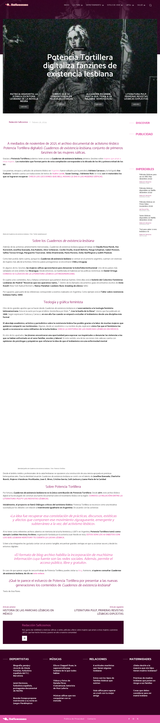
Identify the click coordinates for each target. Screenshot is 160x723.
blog (80, 570)
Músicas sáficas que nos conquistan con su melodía (64, 698)
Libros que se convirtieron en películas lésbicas (61, 96)
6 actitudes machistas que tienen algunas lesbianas (103, 668)
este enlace (38, 573)
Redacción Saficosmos (18, 122)
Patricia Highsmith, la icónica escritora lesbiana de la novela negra (24, 97)
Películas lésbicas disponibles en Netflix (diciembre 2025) (147, 190)
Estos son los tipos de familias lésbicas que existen (103, 680)
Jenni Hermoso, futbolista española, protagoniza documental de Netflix (25, 687)
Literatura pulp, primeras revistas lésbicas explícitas (136, 96)
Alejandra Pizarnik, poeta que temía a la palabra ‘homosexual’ (99, 96)
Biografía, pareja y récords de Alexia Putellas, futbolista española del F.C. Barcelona (22, 671)
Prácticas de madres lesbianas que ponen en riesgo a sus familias (144, 680)
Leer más (24, 107)
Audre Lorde (58, 173)
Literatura (80, 49)
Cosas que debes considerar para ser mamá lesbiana (142, 693)
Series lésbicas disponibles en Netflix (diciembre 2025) (147, 217)
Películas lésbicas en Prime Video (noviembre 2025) (147, 204)
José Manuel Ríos (144, 209)
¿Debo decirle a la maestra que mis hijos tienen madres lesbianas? (145, 668)
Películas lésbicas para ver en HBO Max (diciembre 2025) (147, 176)
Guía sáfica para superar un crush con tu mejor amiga (104, 693)
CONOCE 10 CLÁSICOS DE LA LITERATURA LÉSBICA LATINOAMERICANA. (39, 274)
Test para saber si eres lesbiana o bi (148, 230)
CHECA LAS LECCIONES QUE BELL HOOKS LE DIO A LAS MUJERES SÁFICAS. (66, 176)
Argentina (55, 171)
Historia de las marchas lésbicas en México (28, 612)
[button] (150, 5)
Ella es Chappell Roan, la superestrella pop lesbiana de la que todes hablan (64, 669)
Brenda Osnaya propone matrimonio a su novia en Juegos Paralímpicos (25, 701)
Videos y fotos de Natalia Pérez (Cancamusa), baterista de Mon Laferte (64, 684)
